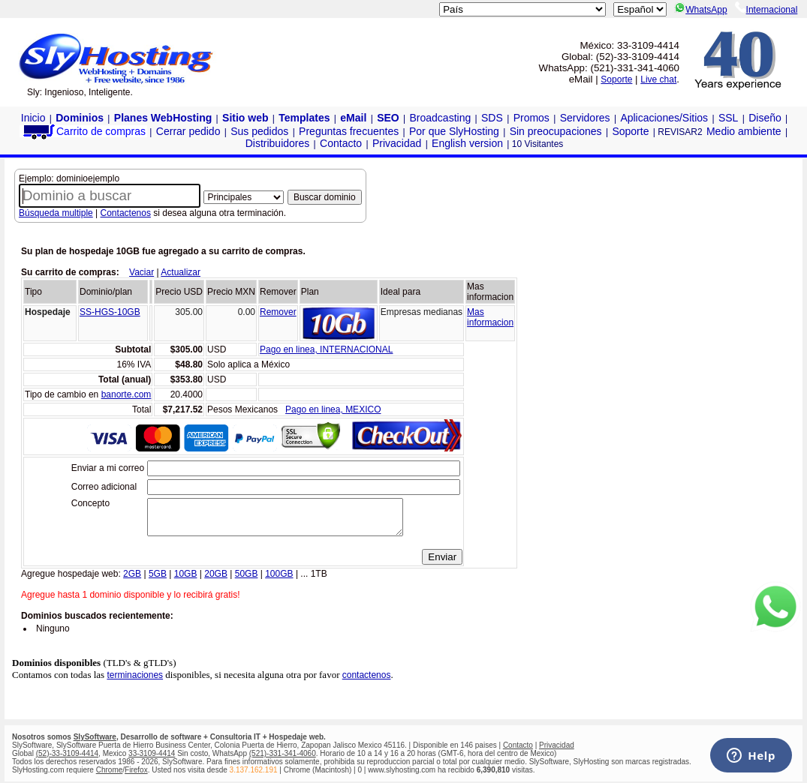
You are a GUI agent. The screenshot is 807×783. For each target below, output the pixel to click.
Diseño (764, 118)
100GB (279, 580)
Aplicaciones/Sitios (664, 118)
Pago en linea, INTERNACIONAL (326, 349)
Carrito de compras (83, 131)
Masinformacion (490, 317)
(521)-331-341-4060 (282, 753)
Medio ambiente (743, 131)
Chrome (109, 770)
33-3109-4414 (151, 753)
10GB (185, 580)
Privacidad (396, 143)
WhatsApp (700, 9)
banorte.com (126, 394)
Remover (278, 312)
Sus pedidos (259, 131)
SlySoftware (95, 737)
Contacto (341, 143)
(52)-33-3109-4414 (67, 753)
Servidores (585, 118)
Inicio (33, 118)
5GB (158, 580)
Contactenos (126, 213)
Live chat (658, 79)
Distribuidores (277, 143)
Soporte (616, 79)
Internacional (766, 9)
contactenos (366, 681)
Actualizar (180, 272)
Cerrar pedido (188, 131)
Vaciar (141, 272)
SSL (728, 118)
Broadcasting (440, 118)
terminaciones (135, 681)
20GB (215, 580)
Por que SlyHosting (454, 131)
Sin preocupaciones (556, 131)
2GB (132, 580)
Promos (531, 118)
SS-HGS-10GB (110, 312)
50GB (246, 580)
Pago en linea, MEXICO (333, 409)
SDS (492, 118)
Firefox (136, 770)
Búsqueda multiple (56, 213)
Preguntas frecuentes (349, 131)
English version (467, 143)
